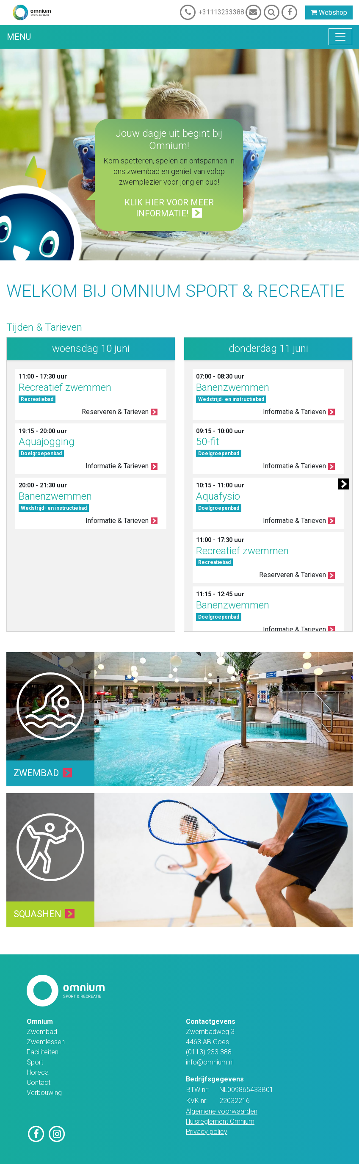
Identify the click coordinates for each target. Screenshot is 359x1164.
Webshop (329, 12)
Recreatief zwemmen (65, 387)
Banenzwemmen (55, 496)
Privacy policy (206, 1132)
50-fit (207, 442)
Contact (38, 1082)
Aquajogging (47, 442)
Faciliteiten (42, 1052)
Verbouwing (44, 1093)
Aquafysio (218, 496)
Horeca (38, 1072)
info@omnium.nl (210, 1062)
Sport (35, 1062)
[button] (342, 484)
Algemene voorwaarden (221, 1111)
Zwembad (42, 1032)
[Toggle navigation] (340, 36)
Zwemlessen (46, 1042)
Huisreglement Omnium (220, 1121)
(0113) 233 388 (209, 1052)
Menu (19, 37)
